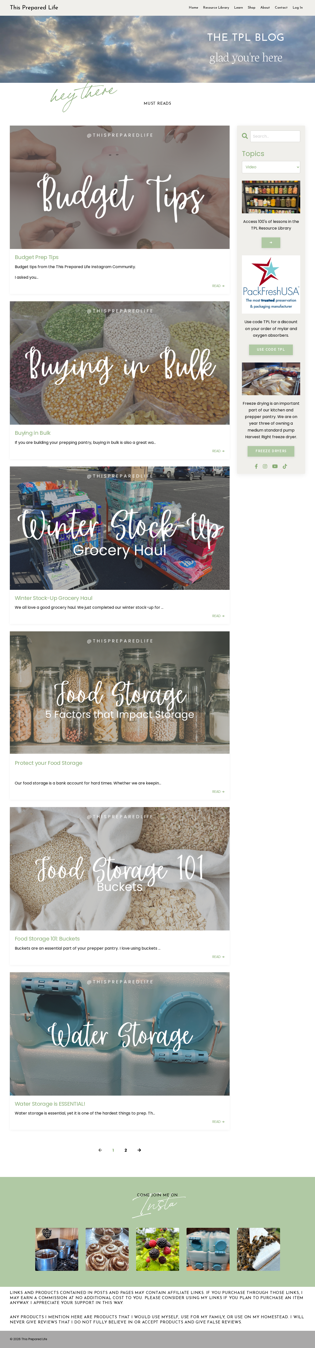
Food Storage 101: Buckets (47, 938)
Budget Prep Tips (36, 257)
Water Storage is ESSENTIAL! (50, 1104)
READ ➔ (218, 285)
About (265, 8)
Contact (281, 8)
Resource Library (216, 8)
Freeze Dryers (270, 451)
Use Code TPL (271, 349)
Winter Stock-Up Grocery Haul (54, 598)
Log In (298, 8)
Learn (238, 8)
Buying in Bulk (33, 433)
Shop (251, 8)
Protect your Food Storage (48, 763)
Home (193, 8)
